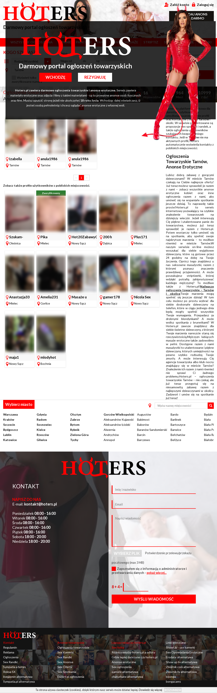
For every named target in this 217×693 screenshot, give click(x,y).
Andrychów (111, 435)
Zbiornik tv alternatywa (181, 672)
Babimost (143, 419)
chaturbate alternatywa (127, 676)
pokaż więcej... (157, 573)
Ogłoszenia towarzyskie (73, 647)
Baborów (143, 424)
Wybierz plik (127, 553)
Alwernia (109, 429)
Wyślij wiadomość (154, 599)
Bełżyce (176, 440)
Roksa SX (9, 672)
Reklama (8, 652)
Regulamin (10, 647)
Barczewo (143, 440)
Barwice (176, 429)
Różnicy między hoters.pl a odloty (133, 652)
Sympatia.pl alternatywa (19, 681)
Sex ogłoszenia (122, 667)
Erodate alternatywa (179, 657)
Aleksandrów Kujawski (119, 419)
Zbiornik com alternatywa (182, 667)
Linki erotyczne (176, 642)
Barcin (141, 435)
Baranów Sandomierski (152, 429)
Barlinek (176, 419)
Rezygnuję (95, 77)
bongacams (173, 681)
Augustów (144, 414)
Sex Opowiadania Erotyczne (184, 652)
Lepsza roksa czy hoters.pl (129, 642)
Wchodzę (55, 77)
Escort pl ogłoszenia (70, 676)
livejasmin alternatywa (17, 676)
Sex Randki (10, 662)
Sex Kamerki (65, 652)
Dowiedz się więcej (150, 690)
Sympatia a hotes (14, 667)
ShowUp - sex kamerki (180, 647)
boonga (171, 676)
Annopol (109, 440)
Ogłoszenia (10, 657)
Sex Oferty (64, 667)
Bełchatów (178, 435)
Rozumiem (173, 690)
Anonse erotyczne (124, 662)
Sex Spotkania (66, 672)
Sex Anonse (65, 662)
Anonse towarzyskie (70, 642)
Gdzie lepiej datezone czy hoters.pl (134, 657)
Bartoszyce (178, 424)
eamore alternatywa (125, 672)
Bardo (174, 414)
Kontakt (8, 642)
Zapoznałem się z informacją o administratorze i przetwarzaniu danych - (149, 571)
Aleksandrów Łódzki (117, 424)
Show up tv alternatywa (181, 662)
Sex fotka (118, 647)
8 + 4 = (117, 586)
